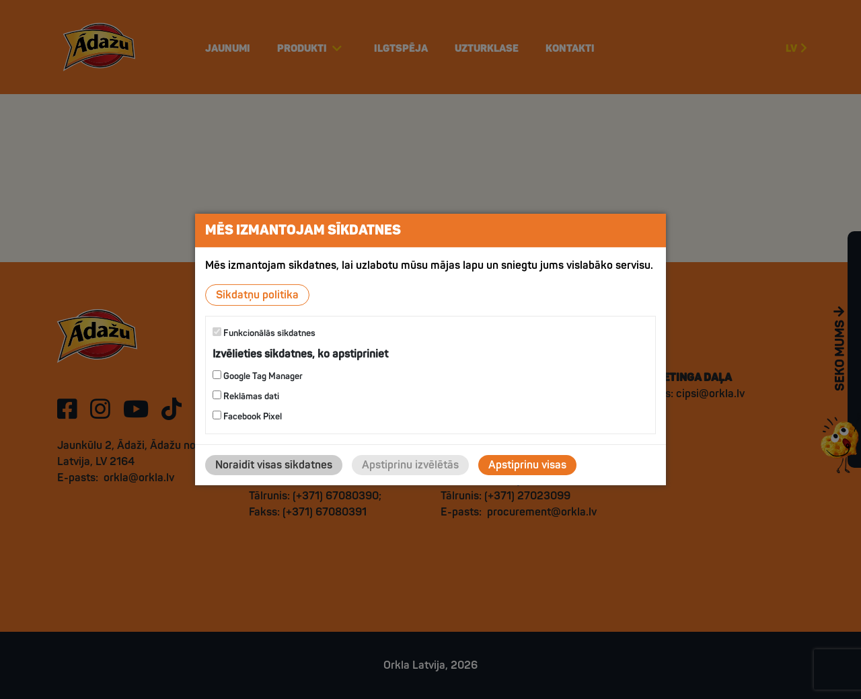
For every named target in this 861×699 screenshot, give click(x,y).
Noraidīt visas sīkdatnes (273, 465)
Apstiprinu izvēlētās (410, 465)
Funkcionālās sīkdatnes (264, 333)
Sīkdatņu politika (257, 295)
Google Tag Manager (258, 376)
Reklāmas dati (246, 396)
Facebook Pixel (247, 416)
